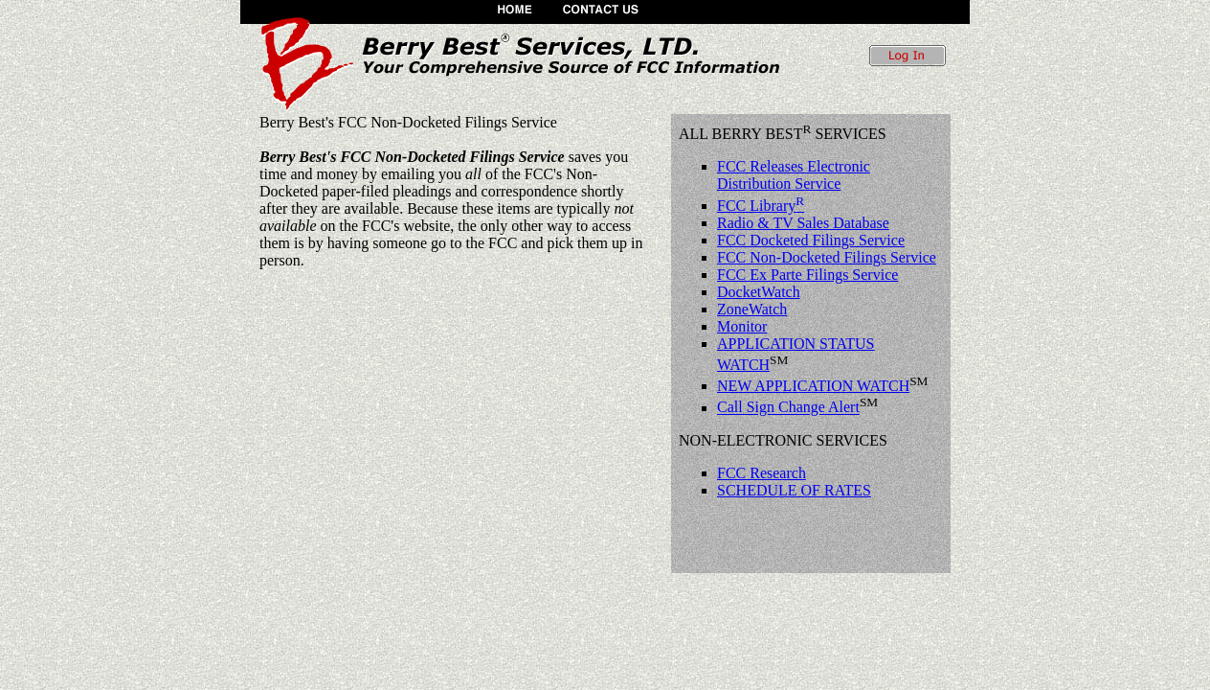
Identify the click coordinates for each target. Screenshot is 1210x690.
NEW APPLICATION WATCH (813, 386)
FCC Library (760, 205)
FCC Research (761, 473)
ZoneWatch (752, 309)
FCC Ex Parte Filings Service (807, 274)
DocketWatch (758, 292)
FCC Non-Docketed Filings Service (826, 257)
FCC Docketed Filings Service (811, 240)
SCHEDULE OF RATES (794, 490)
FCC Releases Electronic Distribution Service (793, 175)
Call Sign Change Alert (788, 408)
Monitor (742, 326)
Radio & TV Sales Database (803, 223)
